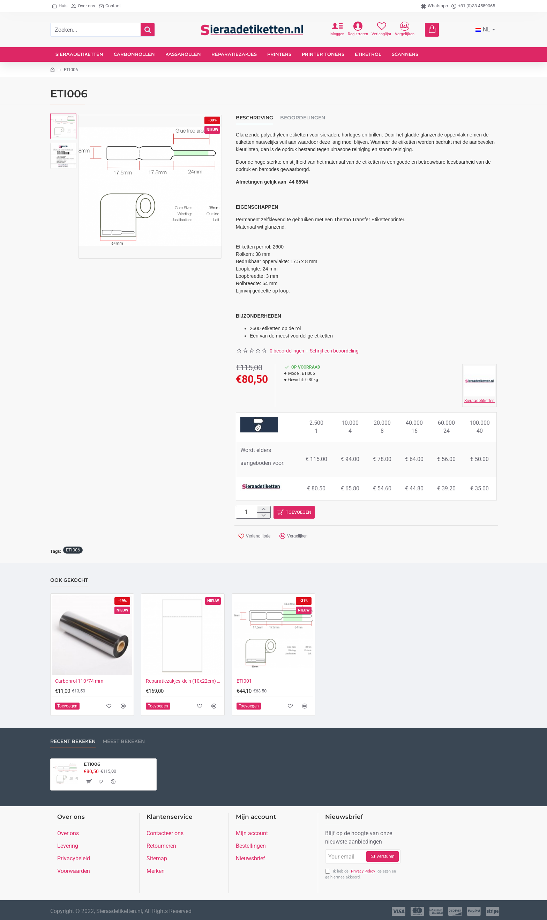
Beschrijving (254, 118)
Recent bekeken (73, 741)
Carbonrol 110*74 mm (79, 680)
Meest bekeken (124, 741)
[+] (263, 509)
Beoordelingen (302, 118)
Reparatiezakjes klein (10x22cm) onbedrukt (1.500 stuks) (184, 680)
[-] (263, 517)
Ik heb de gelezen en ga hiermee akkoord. (360, 873)
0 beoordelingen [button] (287, 351)
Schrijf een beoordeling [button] (334, 351)
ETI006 (73, 549)
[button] (385, 513)
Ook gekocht (69, 580)
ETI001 (244, 680)
